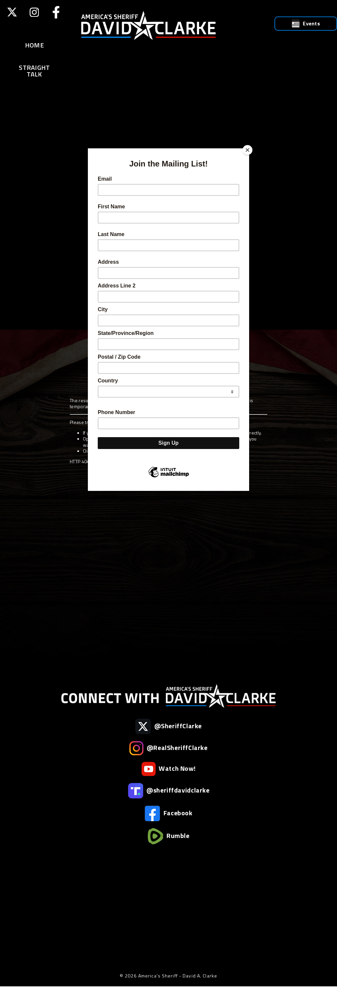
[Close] (247, 150)
